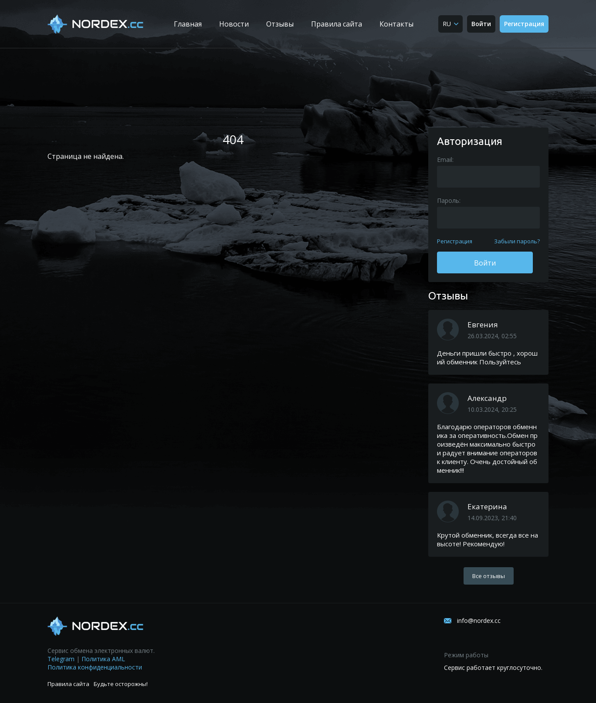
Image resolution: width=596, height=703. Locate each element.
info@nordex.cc (479, 620)
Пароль (448, 200)
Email (444, 159)
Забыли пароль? (517, 241)
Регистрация (524, 24)
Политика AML (103, 659)
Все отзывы (488, 576)
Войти (481, 24)
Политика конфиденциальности (94, 667)
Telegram (60, 659)
